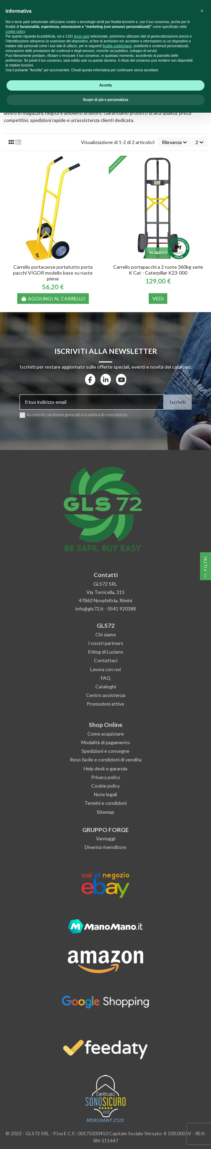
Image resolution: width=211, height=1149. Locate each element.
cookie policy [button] (15, 1068)
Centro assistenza (105, 695)
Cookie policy (105, 786)
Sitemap (105, 812)
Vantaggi (105, 838)
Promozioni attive (105, 704)
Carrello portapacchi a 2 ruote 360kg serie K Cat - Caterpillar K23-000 (158, 270)
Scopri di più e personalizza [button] (105, 1136)
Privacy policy (105, 777)
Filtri (205, 568)
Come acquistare (105, 734)
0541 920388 (121, 609)
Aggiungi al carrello (53, 298)
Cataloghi (105, 686)
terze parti (81, 1073)
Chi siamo (105, 634)
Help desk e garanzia (105, 768)
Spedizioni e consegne (105, 751)
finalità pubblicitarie (117, 1082)
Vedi (158, 298)
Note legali (105, 794)
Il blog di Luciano (105, 652)
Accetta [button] (105, 1122)
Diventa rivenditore (105, 847)
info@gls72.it (89, 609)
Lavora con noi (105, 669)
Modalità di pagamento (105, 742)
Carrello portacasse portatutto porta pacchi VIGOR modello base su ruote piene (53, 272)
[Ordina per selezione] (174, 142)
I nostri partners (105, 643)
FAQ (105, 678)
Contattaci (105, 660)
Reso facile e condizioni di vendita (105, 759)
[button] (202, 1047)
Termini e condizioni (105, 803)
